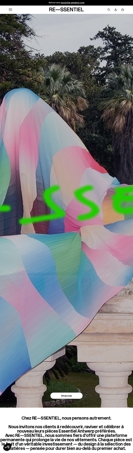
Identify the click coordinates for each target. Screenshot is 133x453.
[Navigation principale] (10, 10)
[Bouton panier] (122, 10)
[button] (7, 447)
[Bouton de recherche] (108, 10)
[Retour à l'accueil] (66, 9)
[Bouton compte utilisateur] (115, 10)
